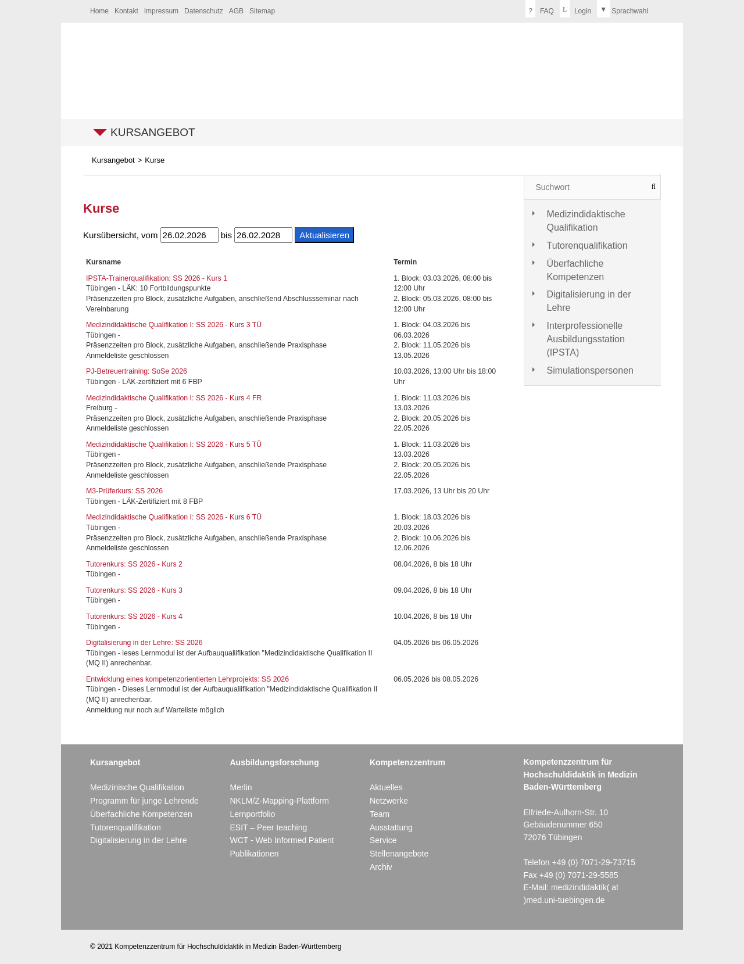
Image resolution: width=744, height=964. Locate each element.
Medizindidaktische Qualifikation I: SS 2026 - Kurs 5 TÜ (174, 444)
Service (383, 840)
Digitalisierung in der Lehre (589, 301)
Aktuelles (386, 787)
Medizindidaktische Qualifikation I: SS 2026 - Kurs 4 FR (174, 398)
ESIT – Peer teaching (268, 827)
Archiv (381, 867)
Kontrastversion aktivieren (336, 10)
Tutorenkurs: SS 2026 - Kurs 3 (134, 590)
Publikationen (254, 853)
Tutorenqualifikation (587, 245)
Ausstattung (391, 827)
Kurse (154, 160)
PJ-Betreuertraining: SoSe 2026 (136, 371)
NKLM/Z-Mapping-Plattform (279, 800)
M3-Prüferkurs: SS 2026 (124, 491)
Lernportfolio (252, 814)
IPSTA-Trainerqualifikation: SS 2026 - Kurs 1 (156, 278)
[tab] (592, 221)
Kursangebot (152, 132)
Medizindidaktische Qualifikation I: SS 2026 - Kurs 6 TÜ (174, 517)
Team (379, 814)
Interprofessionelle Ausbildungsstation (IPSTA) (586, 339)
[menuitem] (99, 11)
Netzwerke (389, 800)
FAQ (539, 8)
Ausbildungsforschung (274, 762)
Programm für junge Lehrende (144, 800)
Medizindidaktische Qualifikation (586, 220)
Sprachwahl (622, 8)
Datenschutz (203, 11)
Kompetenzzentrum (407, 762)
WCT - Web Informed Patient (282, 840)
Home (99, 11)
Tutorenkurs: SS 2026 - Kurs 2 (134, 564)
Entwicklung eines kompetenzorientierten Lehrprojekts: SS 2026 (187, 679)
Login (575, 8)
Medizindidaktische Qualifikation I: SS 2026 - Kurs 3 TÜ (174, 325)
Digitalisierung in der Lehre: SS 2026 (144, 643)
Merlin (241, 787)
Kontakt (126, 11)
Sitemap (262, 11)
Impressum (161, 11)
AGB (236, 11)
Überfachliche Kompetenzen (575, 270)
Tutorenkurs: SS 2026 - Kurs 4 (134, 616)
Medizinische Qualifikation (137, 787)
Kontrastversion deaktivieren (348, 10)
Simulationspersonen (590, 370)
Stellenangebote (399, 853)
